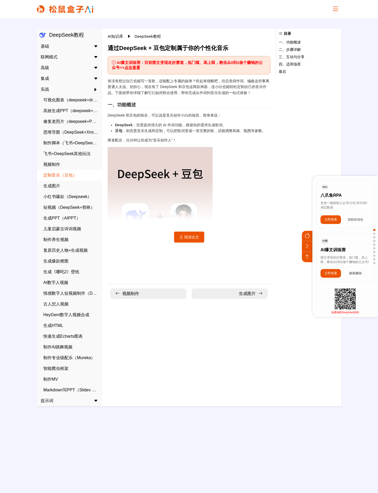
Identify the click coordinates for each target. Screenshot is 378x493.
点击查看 (132, 67)
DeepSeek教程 (148, 36)
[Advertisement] (189, 447)
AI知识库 (116, 36)
